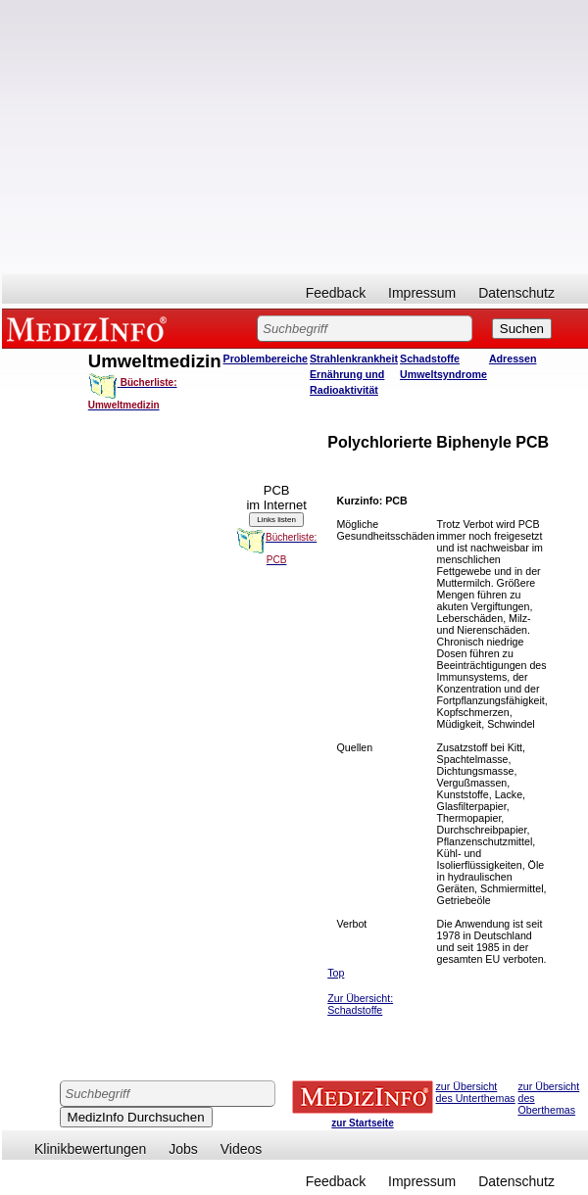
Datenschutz (516, 293)
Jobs (183, 1149)
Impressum (422, 293)
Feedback (336, 293)
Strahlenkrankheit (354, 358)
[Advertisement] (295, 137)
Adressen (513, 358)
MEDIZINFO (90, 328)
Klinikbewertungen (90, 1149)
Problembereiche (265, 358)
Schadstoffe (430, 358)
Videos (241, 1149)
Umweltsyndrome (443, 374)
